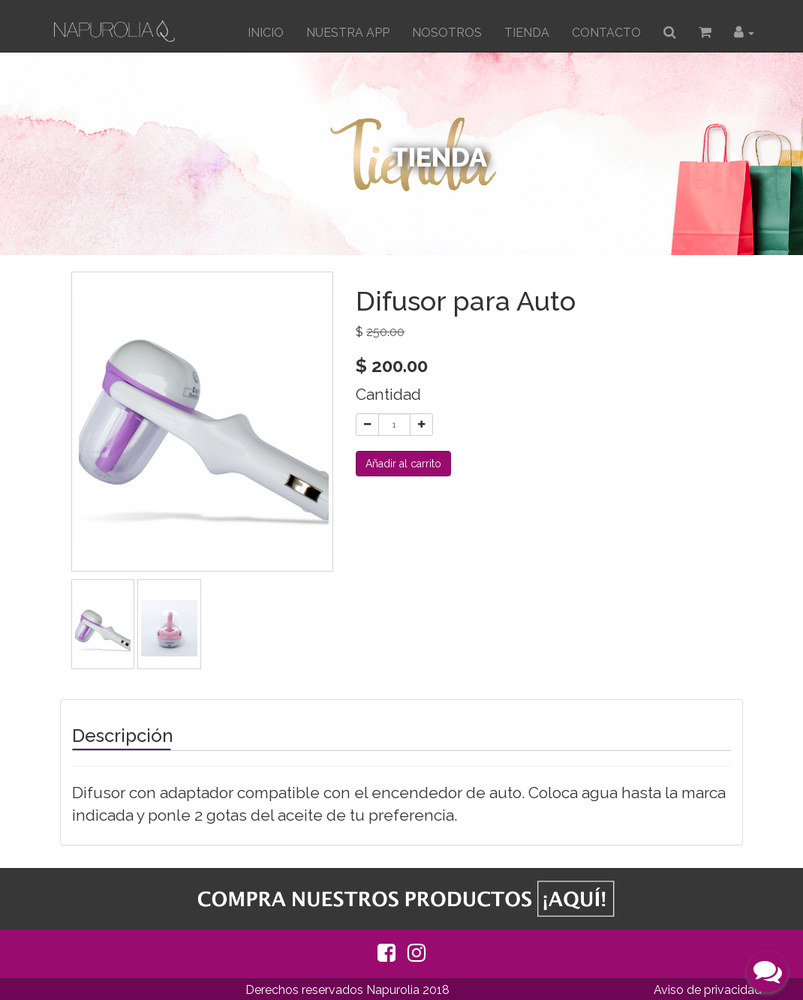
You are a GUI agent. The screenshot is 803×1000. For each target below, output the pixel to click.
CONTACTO (606, 33)
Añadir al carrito (403, 464)
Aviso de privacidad (708, 990)
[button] (744, 33)
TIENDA (526, 33)
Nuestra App (347, 33)
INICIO (266, 33)
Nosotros (447, 33)
